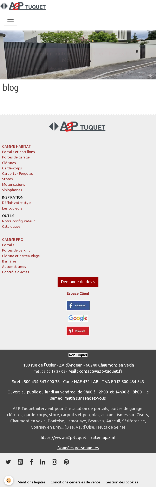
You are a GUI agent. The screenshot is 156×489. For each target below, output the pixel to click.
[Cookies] (8, 480)
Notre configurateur (18, 221)
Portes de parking (16, 250)
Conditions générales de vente (75, 482)
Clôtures (9, 163)
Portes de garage (16, 157)
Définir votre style (16, 203)
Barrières (9, 261)
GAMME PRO (12, 239)
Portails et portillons (18, 152)
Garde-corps (12, 168)
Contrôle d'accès (15, 272)
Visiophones (12, 190)
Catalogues (11, 226)
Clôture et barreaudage (21, 256)
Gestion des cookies (121, 482)
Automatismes (14, 266)
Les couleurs (12, 208)
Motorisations (13, 184)
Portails (8, 245)
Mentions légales (31, 482)
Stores (7, 179)
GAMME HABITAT (16, 146)
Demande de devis (78, 281)
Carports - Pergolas (17, 173)
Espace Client (78, 293)
